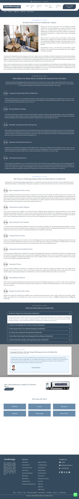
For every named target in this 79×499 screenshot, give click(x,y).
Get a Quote (9, 389)
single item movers (44, 216)
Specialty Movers (42, 470)
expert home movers (11, 69)
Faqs (25, 492)
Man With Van (25, 478)
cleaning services (8, 168)
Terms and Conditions (32, 492)
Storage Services (41, 467)
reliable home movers (57, 64)
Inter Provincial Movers (27, 473)
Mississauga (39, 413)
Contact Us (58, 6)
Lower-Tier (40, 481)
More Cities (64, 413)
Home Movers (25, 462)
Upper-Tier (40, 484)
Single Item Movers (42, 462)
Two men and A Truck (27, 467)
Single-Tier (40, 486)
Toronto (39, 406)
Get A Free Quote (69, 6)
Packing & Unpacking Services (29, 484)
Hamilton (15, 413)
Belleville (23, 11)
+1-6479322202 (44, 1)
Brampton (64, 406)
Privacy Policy (42, 492)
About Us (32, 6)
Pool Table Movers (42, 473)
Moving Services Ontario (43, 478)
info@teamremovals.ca (35, 1)
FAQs (46, 6)
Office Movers (25, 470)
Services (39, 6)
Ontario (10, 11)
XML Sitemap (41, 489)
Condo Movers (41, 475)
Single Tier (16, 11)
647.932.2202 (7, 298)
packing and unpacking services (32, 229)
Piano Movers (25, 475)
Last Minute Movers (42, 465)
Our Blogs (50, 6)
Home (27, 6)
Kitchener (15, 406)
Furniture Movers (26, 465)
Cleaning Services (26, 481)
